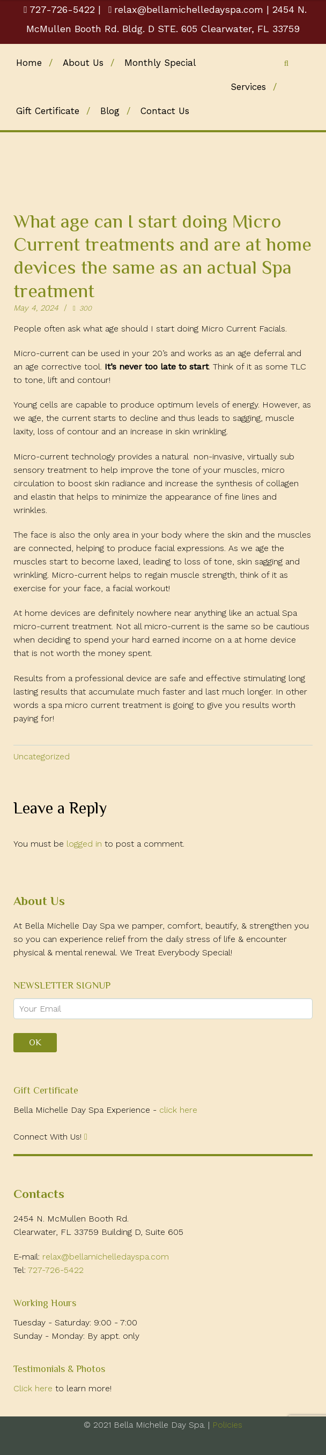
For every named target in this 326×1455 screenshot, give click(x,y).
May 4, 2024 (35, 308)
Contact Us (164, 110)
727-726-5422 (61, 9)
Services (248, 86)
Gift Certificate (47, 110)
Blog (110, 110)
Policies (226, 1425)
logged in (84, 844)
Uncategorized (41, 756)
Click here (34, 1388)
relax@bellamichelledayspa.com (185, 9)
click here (178, 1110)
